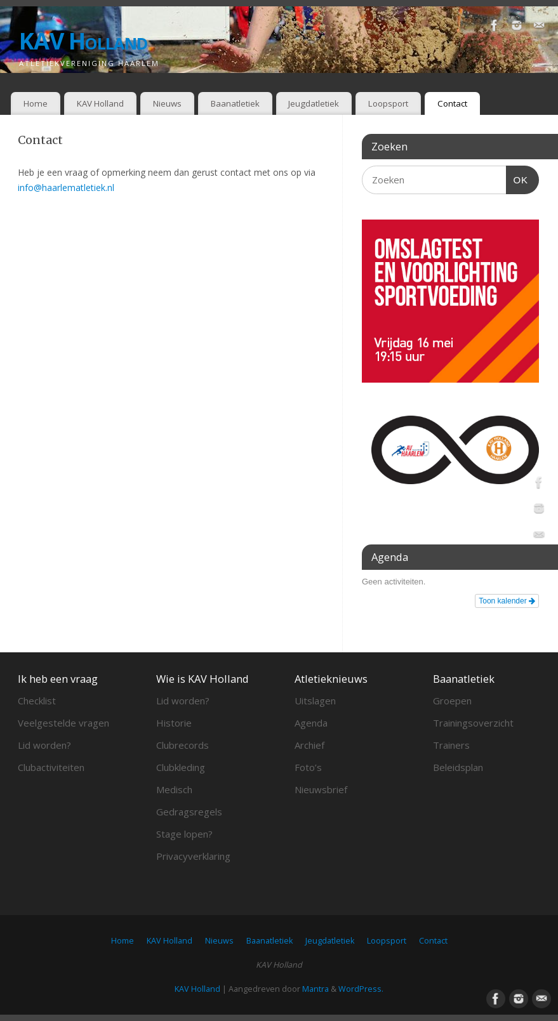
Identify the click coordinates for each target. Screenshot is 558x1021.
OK (517, 178)
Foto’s (308, 767)
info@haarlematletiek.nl (66, 187)
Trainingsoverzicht (473, 722)
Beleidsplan (458, 767)
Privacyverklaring (193, 856)
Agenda (311, 722)
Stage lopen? (184, 833)
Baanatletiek (235, 103)
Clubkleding (180, 767)
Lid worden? (44, 745)
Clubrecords (182, 745)
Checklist (37, 700)
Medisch (174, 789)
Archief (309, 745)
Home (35, 103)
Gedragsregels (189, 811)
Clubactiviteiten (51, 767)
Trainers (451, 745)
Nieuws (167, 103)
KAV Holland (83, 40)
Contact (452, 103)
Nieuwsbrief (321, 789)
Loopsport (388, 103)
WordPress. (360, 989)
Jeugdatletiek (313, 103)
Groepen (452, 700)
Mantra (315, 989)
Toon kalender (507, 600)
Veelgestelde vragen (63, 722)
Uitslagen (315, 700)
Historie (174, 722)
